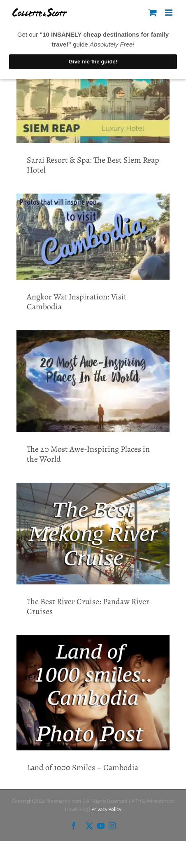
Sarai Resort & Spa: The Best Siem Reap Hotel (93, 164)
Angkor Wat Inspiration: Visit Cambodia (77, 301)
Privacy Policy (106, 809)
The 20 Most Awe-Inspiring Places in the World (88, 454)
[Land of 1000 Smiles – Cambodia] (93, 692)
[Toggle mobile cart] (153, 12)
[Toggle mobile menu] (169, 12)
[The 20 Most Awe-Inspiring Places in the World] (93, 381)
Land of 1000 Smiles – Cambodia (82, 767)
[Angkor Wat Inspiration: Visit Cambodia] (93, 237)
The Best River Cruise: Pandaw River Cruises (88, 606)
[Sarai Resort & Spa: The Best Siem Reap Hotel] (93, 99)
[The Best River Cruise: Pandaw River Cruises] (93, 534)
